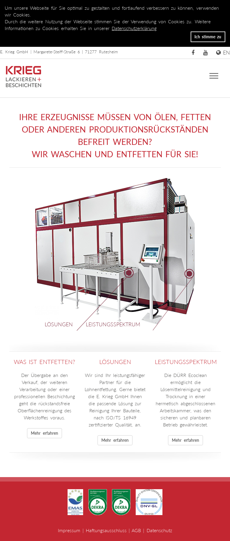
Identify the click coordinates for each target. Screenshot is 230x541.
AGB (136, 530)
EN (223, 52)
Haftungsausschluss (106, 530)
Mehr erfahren (44, 433)
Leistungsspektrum (113, 324)
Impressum (69, 530)
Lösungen (59, 324)
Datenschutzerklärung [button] (134, 28)
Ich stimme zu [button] (207, 36)
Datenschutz (159, 530)
